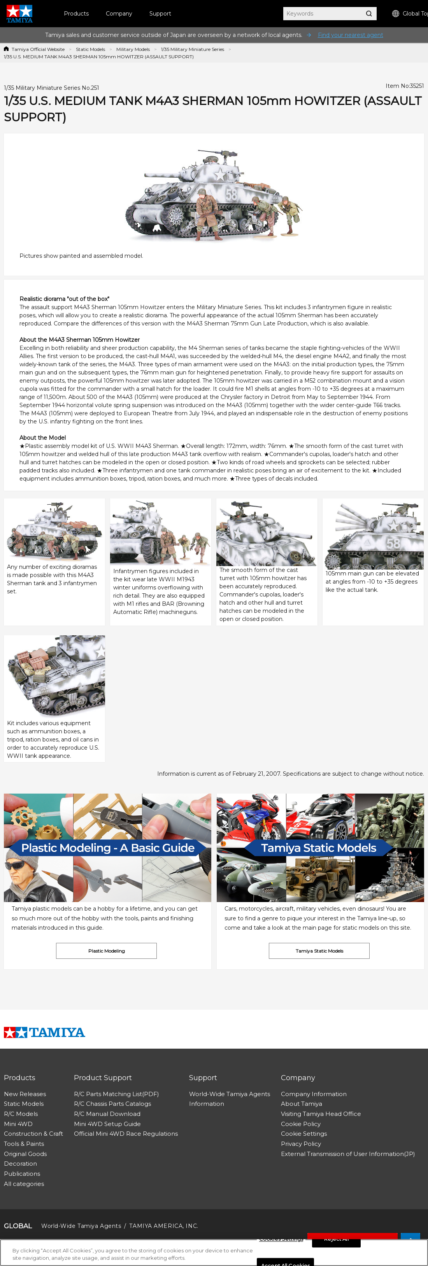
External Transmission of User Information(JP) (348, 1154)
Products (76, 13)
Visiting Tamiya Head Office (321, 1113)
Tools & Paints (24, 1143)
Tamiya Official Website (38, 49)
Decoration (20, 1163)
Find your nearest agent (350, 34)
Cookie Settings (304, 1133)
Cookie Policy (301, 1124)
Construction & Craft (33, 1133)
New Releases (25, 1094)
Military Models (133, 49)
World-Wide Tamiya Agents (229, 1094)
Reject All (336, 1241)
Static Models (90, 49)
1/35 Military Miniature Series (192, 49)
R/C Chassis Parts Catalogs (112, 1103)
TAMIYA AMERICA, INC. (163, 1225)
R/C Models (21, 1113)
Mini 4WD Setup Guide (107, 1124)
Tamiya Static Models (319, 951)
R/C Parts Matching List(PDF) (116, 1094)
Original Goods (25, 1154)
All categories (24, 1183)
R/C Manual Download (107, 1113)
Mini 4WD (18, 1124)
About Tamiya (301, 1103)
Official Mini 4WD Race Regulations (126, 1133)
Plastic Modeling (106, 951)
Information (206, 1103)
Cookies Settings (281, 1241)
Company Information (314, 1094)
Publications (22, 1173)
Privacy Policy (301, 1143)
